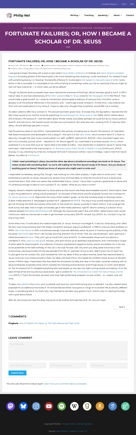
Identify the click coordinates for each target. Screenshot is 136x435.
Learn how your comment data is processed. (65, 384)
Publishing (84, 28)
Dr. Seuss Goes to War (86, 115)
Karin (30, 237)
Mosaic (113, 141)
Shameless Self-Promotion (37, 211)
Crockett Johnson (109, 4)
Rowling (63, 68)
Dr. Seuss (74, 96)
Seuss (90, 28)
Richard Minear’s (67, 115)
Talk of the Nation (23, 230)
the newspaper (96, 96)
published (25, 284)
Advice (37, 28)
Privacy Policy (68, 424)
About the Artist (84, 424)
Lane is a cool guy (34, 241)
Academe (31, 28)
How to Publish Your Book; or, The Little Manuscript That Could (49, 323)
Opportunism (75, 28)
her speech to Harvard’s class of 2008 (100, 80)
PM (105, 96)
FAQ (132, 4)
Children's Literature (58, 28)
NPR (76, 201)
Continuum (33, 155)
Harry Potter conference (73, 73)
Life (41, 68)
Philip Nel (25, 65)
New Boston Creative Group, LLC (72, 431)
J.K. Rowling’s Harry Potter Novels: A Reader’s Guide (77, 148)
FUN (123, 4)
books (37, 284)
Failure (68, 28)
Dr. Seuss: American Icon (20, 197)
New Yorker (85, 134)
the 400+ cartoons (56, 96)
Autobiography (45, 28)
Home (24, 28)
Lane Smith (23, 234)
